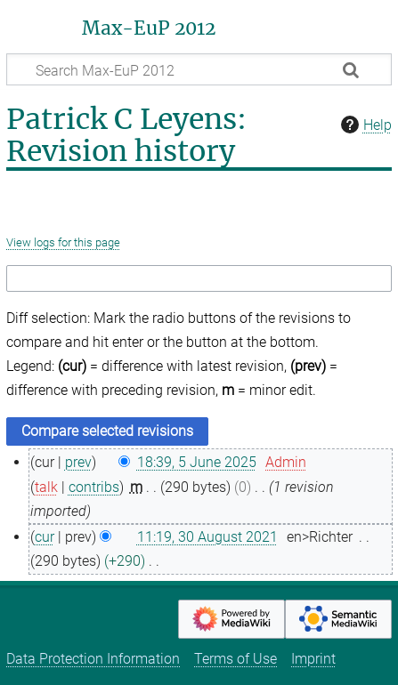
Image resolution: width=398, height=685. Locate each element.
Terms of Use (235, 658)
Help (364, 124)
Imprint (313, 658)
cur (44, 536)
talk (46, 487)
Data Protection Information (93, 658)
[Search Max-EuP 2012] (199, 69)
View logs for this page (63, 242)
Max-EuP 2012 (148, 28)
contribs (94, 487)
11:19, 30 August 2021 (207, 536)
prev (78, 462)
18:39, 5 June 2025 (196, 462)
